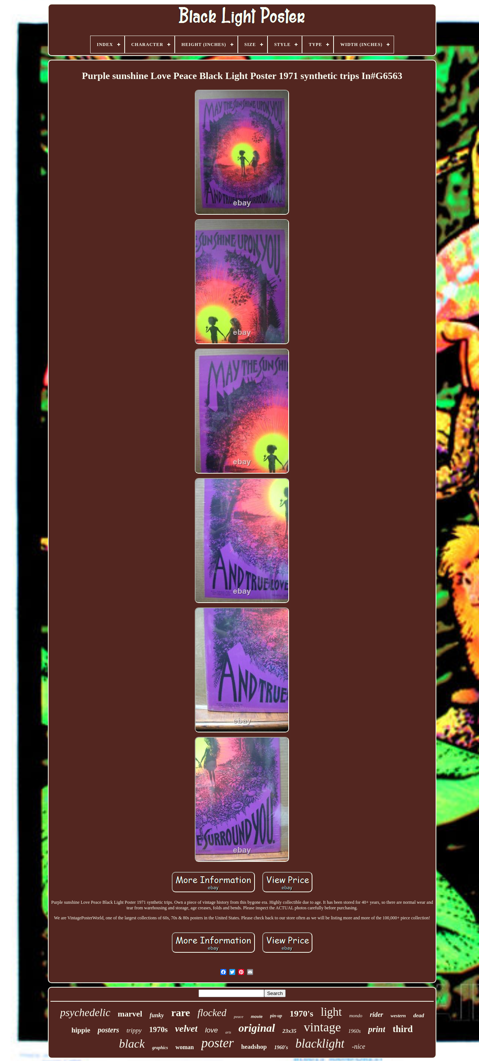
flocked (211, 1012)
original (257, 1028)
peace (238, 1016)
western (398, 1015)
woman (184, 1047)
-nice (358, 1046)
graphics (160, 1047)
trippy (134, 1030)
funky (157, 1015)
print (376, 1029)
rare (180, 1012)
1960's (281, 1047)
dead (418, 1015)
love (211, 1030)
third (403, 1029)
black (132, 1043)
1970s (158, 1029)
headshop (254, 1046)
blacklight (319, 1043)
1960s (354, 1031)
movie (257, 1016)
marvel (130, 1013)
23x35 (289, 1031)
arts (228, 1032)
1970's (301, 1013)
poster (217, 1043)
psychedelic (85, 1012)
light (331, 1011)
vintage (322, 1027)
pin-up (276, 1015)
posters (108, 1030)
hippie (81, 1030)
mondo (355, 1015)
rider (376, 1014)
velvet (186, 1028)
